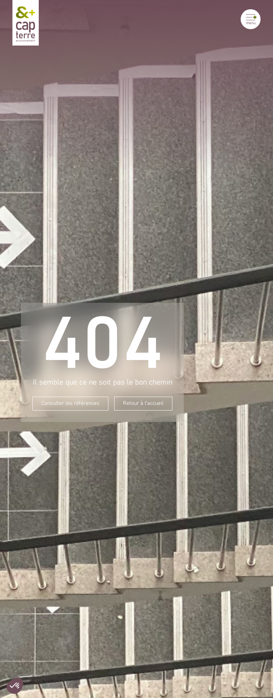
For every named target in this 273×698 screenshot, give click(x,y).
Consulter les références (70, 403)
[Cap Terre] (25, 23)
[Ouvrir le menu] (251, 19)
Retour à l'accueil (143, 403)
